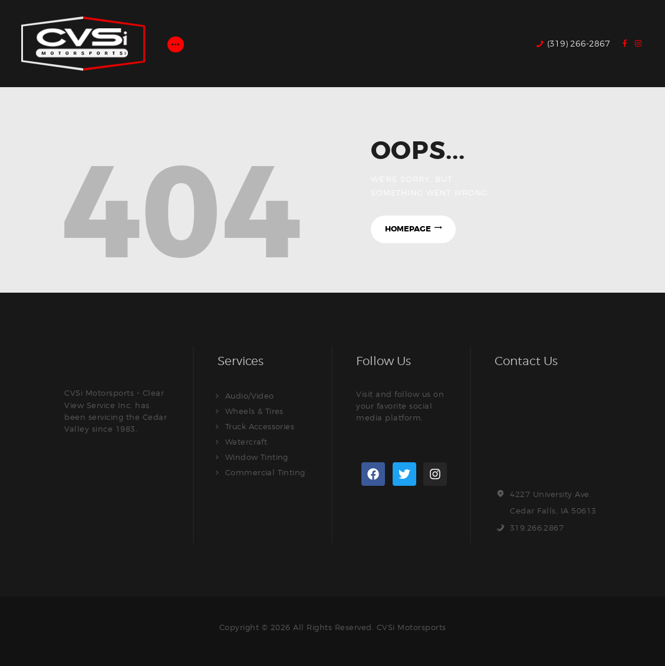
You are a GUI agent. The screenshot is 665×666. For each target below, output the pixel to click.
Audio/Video (250, 395)
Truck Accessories (260, 426)
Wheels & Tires (254, 411)
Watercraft (246, 441)
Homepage (407, 229)
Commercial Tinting (265, 472)
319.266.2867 (537, 527)
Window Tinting (257, 457)
